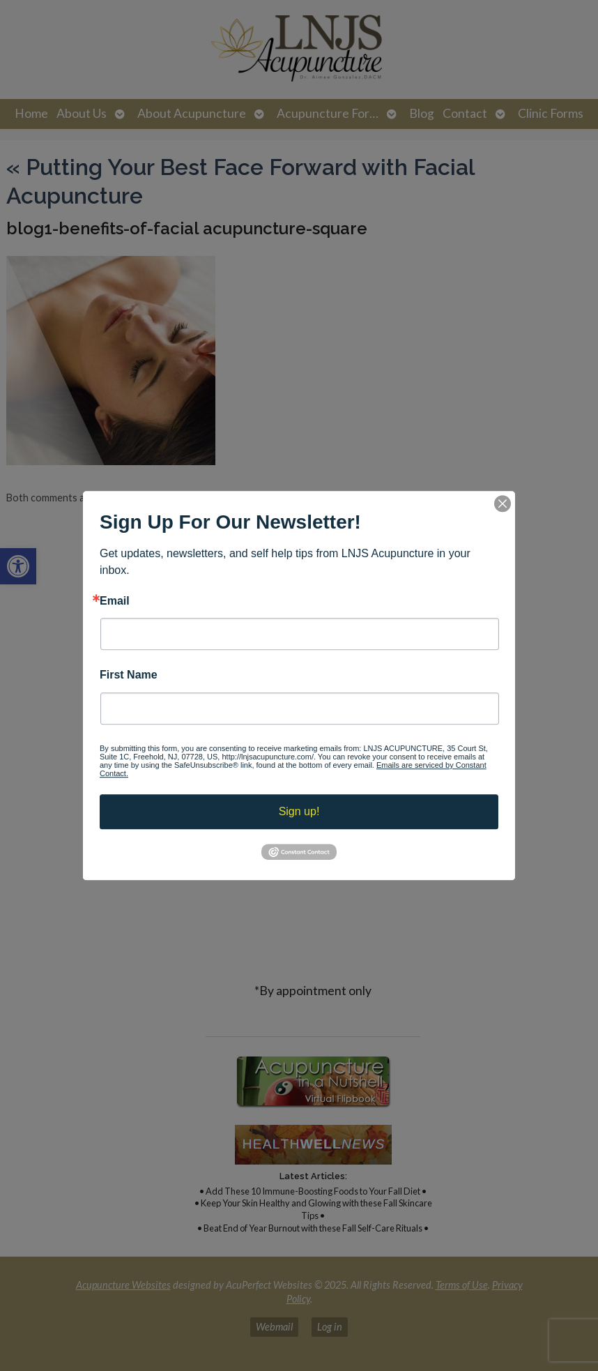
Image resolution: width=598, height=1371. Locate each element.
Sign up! (299, 811)
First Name (129, 675)
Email (115, 601)
